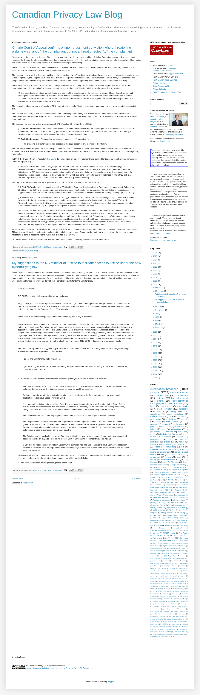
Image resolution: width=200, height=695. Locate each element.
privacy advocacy (180, 616)
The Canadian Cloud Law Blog (165, 80)
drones (175, 515)
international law (155, 609)
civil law (175, 594)
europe (165, 424)
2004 (155, 374)
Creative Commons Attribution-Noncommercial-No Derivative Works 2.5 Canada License (60, 668)
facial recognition (181, 470)
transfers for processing (164, 634)
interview (183, 556)
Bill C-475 (164, 566)
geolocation (156, 604)
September (160, 310)
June (157, 317)
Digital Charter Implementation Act (174, 546)
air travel (180, 417)
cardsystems (171, 419)
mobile (155, 614)
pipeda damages (166, 487)
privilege (153, 480)
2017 (155, 285)
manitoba (175, 611)
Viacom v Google (159, 505)
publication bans (155, 561)
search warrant (180, 505)
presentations (155, 419)
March (158, 324)
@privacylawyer (176, 74)
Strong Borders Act (168, 513)
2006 (155, 367)
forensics (185, 601)
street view (157, 497)
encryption (174, 553)
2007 (155, 364)
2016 (155, 332)
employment (170, 485)
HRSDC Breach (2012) (179, 467)
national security (157, 417)
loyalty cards (179, 477)
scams (176, 626)
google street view (178, 465)
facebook (160, 411)
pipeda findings (165, 434)
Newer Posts (18, 478)
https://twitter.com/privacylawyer (163, 240)
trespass (178, 634)
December (159, 288)
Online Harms (163, 581)
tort (177, 434)
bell (178, 551)
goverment (166, 604)
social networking (175, 414)
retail (181, 439)
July (157, 313)
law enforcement (179, 398)
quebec (182, 518)
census (165, 594)
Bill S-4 (172, 510)
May (157, 320)
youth (170, 636)
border (182, 492)
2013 (155, 342)
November (159, 291)
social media (164, 540)
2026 (155, 253)
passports (163, 616)
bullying (182, 513)
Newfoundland (173, 548)
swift (162, 480)
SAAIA (184, 586)
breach (167, 497)
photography (161, 528)
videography (154, 636)
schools (183, 626)
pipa (152, 427)
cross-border (183, 497)
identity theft (163, 395)
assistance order (158, 591)
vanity (170, 439)
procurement (182, 621)
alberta (160, 401)
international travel (181, 472)
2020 (155, 274)
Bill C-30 (180, 475)
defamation (165, 553)
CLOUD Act (175, 530)
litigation (180, 437)
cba (174, 497)
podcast (169, 65)
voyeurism (157, 485)
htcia (174, 604)
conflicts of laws (156, 538)
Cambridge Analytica (178, 568)
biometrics (154, 442)
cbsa (174, 535)
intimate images (155, 558)
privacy (155, 392)
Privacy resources (160, 83)
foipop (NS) (163, 556)
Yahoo (167, 525)
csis (182, 447)
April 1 (176, 563)
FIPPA (152, 576)
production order (182, 495)
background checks (172, 591)
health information (179, 392)
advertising (159, 551)
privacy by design (180, 558)
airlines (153, 429)
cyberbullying (33, 251)
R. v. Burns (51, 159)
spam (179, 457)
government (169, 495)
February (159, 328)
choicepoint (183, 409)
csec (152, 515)
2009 (155, 357)
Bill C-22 (178, 502)
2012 (155, 346)
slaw (161, 629)
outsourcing (176, 429)
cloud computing (179, 401)
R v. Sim (80, 60)
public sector (178, 424)
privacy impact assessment (176, 619)
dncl (160, 495)
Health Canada (155, 548)
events (155, 601)
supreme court (171, 508)
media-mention (182, 444)
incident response (160, 606)
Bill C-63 (173, 566)
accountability (177, 588)
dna (168, 515)
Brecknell (153, 568)
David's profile (165, 141)
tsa (185, 634)
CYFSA (163, 568)
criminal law (23, 251)
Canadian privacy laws (174, 134)
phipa (164, 429)
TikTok (168, 588)
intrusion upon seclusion (163, 475)
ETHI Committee (180, 573)
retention (158, 422)
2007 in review (159, 510)
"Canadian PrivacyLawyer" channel (164, 70)
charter (152, 495)
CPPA (171, 543)
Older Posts (136, 478)
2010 (155, 353)
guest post (173, 556)
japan (165, 609)
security (153, 508)
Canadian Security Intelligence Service (164, 571)
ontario (160, 398)
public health (154, 624)
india (172, 606)
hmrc (172, 538)
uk (187, 429)
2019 (155, 277)
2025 (155, 256)
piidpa (152, 467)
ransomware (175, 624)
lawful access (175, 403)
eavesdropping (177, 599)
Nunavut (153, 581)
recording (185, 624)
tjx (178, 459)
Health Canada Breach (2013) (164, 523)
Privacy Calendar (159, 89)
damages (160, 515)
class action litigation (168, 482)
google (159, 403)
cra (166, 538)
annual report (170, 551)
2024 (155, 260)
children (182, 535)
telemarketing (170, 447)
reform (155, 626)
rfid (170, 417)
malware (166, 611)
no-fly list (167, 470)
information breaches (164, 389)
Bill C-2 (169, 502)
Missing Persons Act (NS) (175, 578)
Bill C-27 (155, 566)
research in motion (165, 626)
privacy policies (155, 621)
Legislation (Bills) (156, 578)
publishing (165, 624)
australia (184, 419)
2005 (155, 371)
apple (186, 588)
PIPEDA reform (169, 533)
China (186, 502)
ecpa (186, 599)
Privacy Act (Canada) (170, 462)
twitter (184, 561)
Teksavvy (160, 588)
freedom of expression (161, 500)
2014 (155, 339)
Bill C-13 (171, 480)
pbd (170, 616)
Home (77, 478)
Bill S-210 (182, 566)
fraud (170, 505)
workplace (154, 477)
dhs (162, 454)
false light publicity (174, 601)
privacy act (155, 457)
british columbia (172, 422)
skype (161, 508)
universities (184, 482)
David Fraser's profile (161, 86)
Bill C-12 (160, 502)
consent (162, 596)
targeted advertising (165, 632)
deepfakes (166, 599)
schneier (157, 432)
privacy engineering (156, 619)
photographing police (180, 525)
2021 (155, 270)
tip (153, 634)
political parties (171, 518)
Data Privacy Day (166, 573)
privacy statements (169, 621)
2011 (155, 350)
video (181, 442)
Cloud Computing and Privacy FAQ (167, 92)
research (171, 520)
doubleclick (166, 477)
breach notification (164, 409)
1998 (155, 378)
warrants (169, 432)
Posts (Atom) (28, 483)
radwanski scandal (157, 520)
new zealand (157, 518)
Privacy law (161, 586)
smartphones (171, 629)
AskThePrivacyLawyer (158, 530)
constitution (172, 596)
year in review (154, 563)
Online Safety (175, 581)
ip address (166, 437)
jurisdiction (173, 609)
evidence (162, 601)
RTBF (160, 535)
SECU (152, 588)
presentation (167, 558)
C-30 (179, 480)
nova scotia (182, 406)
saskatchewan (167, 459)
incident (180, 427)
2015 (155, 335)
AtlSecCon (184, 563)
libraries (157, 470)
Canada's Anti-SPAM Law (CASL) (163, 449)
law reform (182, 609)
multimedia (181, 614)
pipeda (157, 447)
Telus (167, 535)
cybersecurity (154, 553)
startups (166, 561)
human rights (183, 604)
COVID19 (163, 543)
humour (168, 457)
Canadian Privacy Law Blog (67, 14)
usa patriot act (182, 520)
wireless (163, 636)
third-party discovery (181, 632)
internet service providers (160, 452)
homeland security (176, 454)
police (152, 502)
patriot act (165, 406)
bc (151, 406)
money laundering (168, 614)
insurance (181, 606)
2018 (155, 281)
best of (184, 551)
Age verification (167, 563)
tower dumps (175, 561)
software (182, 629)
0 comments (57, 247)
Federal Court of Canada (160, 444)
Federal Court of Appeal (167, 576)
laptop (173, 411)
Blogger (111, 682)
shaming (153, 629)
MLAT (164, 548)
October (158, 306)
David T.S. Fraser (157, 117)
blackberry (184, 591)
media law (184, 611)
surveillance (182, 395)
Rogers (159, 525)
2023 (155, 263)
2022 (155, 267)
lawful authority (165, 427)
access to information (162, 472)
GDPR (183, 576)
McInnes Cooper (156, 127)
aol (183, 449)
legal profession (155, 611)
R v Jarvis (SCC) (173, 586)
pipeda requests (179, 500)
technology (184, 508)
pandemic (153, 616)
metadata (184, 515)
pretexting (162, 467)
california (156, 594)
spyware (153, 632)
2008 (155, 360)
